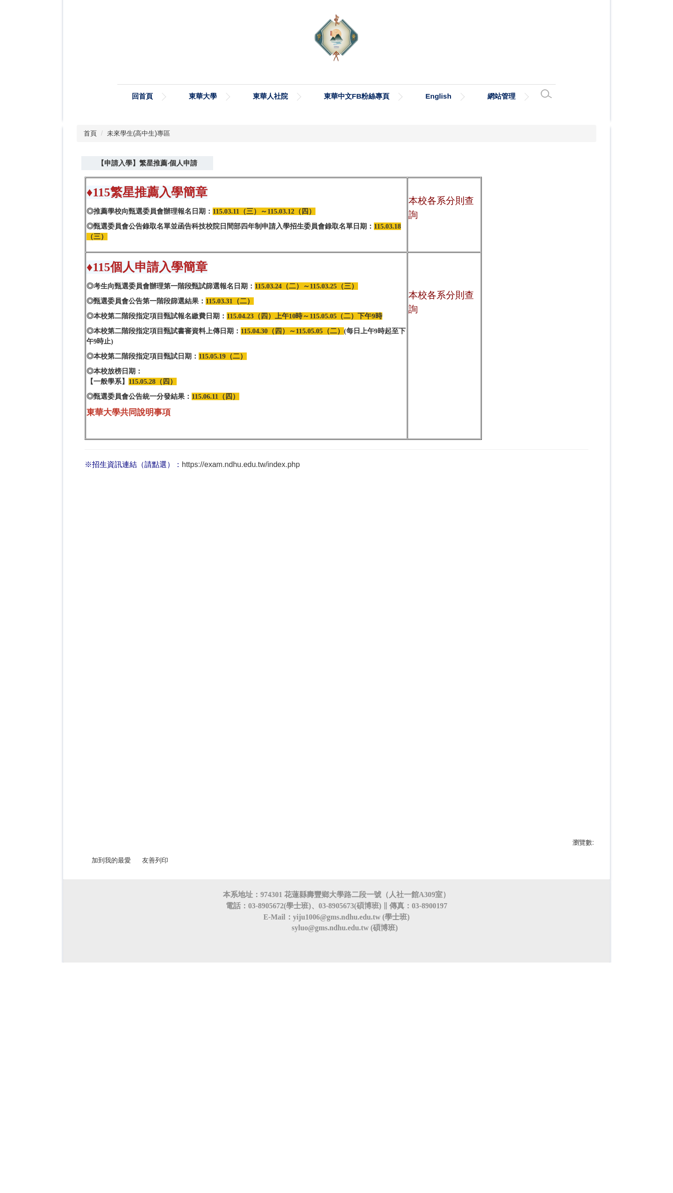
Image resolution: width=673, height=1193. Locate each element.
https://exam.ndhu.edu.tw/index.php (241, 590)
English (438, 96)
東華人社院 (270, 96)
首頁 (90, 279)
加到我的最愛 (111, 1009)
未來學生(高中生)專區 (138, 279)
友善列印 (155, 1009)
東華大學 (203, 96)
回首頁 (142, 96)
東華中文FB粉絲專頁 (357, 96)
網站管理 (501, 96)
